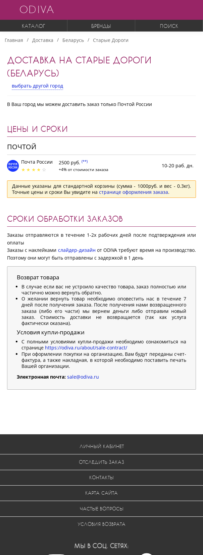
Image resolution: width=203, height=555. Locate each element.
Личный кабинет (102, 446)
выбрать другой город (37, 85)
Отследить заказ (101, 462)
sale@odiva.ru (83, 377)
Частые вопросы (101, 508)
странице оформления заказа (133, 192)
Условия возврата (101, 524)
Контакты (101, 477)
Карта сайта (101, 493)
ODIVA (36, 9)
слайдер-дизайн (77, 250)
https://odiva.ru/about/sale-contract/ (86, 347)
